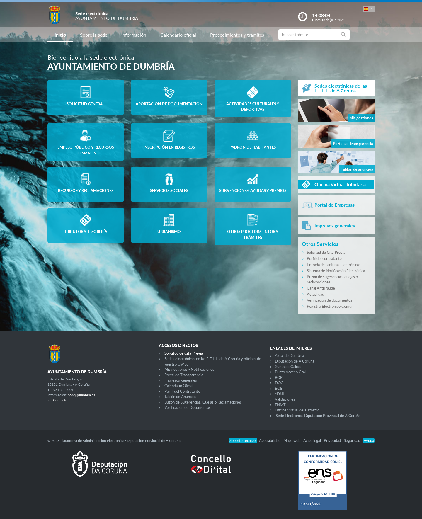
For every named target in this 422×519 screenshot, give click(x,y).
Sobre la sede (93, 35)
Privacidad (333, 440)
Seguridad (352, 440)
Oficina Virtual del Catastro (297, 410)
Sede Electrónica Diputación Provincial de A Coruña (318, 415)
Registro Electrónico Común (330, 306)
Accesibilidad (270, 440)
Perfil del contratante (324, 258)
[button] (369, 9)
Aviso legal (312, 440)
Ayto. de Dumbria (289, 355)
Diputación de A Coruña (294, 361)
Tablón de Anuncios (180, 396)
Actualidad (315, 294)
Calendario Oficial (178, 385)
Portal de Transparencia (183, 374)
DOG (279, 382)
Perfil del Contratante (182, 391)
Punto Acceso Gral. (291, 372)
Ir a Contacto (57, 400)
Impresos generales (180, 380)
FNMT (280, 404)
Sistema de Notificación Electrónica (336, 270)
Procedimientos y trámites (237, 35)
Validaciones (285, 399)
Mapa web (292, 440)
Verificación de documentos (329, 300)
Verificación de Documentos (187, 407)
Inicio (60, 35)
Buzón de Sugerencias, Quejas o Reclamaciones (203, 402)
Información (133, 35)
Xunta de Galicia (288, 366)
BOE (279, 388)
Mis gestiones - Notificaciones (189, 369)
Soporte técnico (242, 440)
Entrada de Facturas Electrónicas (333, 264)
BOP (279, 377)
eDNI (279, 394)
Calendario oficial (178, 35)
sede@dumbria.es (81, 395)
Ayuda (369, 440)
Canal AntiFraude (321, 288)
